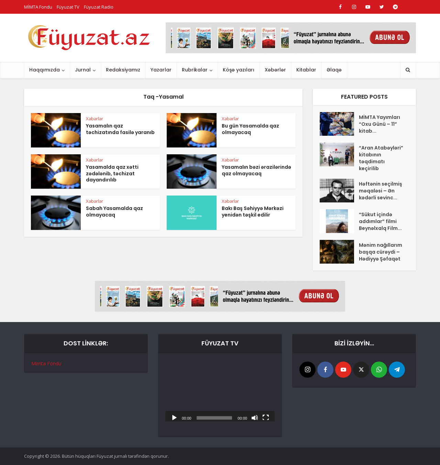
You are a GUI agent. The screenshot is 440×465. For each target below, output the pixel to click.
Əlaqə (334, 69)
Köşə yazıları (238, 69)
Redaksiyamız (123, 69)
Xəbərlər (275, 69)
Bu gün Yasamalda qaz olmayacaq (250, 129)
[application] (220, 390)
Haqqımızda (44, 69)
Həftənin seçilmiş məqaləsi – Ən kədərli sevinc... (380, 190)
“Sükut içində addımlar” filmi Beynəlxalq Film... (380, 221)
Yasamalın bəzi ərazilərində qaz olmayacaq (256, 170)
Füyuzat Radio (98, 7)
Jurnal (83, 69)
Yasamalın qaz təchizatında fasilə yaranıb (120, 129)
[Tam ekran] (265, 417)
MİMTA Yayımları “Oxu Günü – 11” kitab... (379, 124)
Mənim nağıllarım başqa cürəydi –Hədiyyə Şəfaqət (380, 252)
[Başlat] (174, 417)
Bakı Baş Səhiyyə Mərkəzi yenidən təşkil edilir (253, 211)
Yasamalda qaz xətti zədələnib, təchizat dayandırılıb (112, 174)
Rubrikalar (195, 69)
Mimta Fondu (46, 363)
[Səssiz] (254, 417)
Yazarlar (161, 69)
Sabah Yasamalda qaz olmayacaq (114, 211)
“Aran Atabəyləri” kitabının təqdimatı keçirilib (381, 158)
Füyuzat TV (68, 7)
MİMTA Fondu (38, 7)
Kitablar (306, 69)
